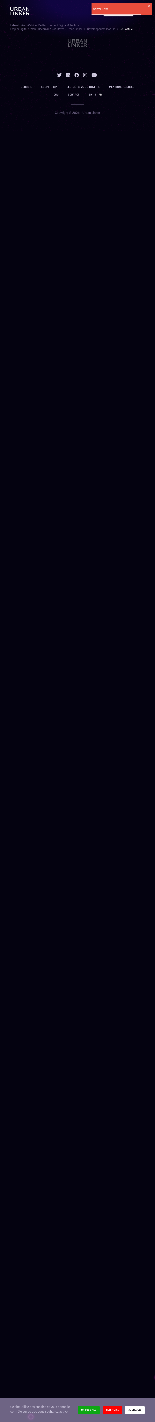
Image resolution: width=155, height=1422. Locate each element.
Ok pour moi (88, 1410)
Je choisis (135, 1410)
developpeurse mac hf (101, 29)
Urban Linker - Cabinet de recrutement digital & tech (43, 25)
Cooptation (49, 87)
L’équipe (26, 87)
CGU (56, 95)
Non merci (112, 1410)
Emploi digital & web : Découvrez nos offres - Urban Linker (46, 29)
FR (100, 95)
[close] (149, 5)
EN (90, 95)
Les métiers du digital (83, 87)
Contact (73, 95)
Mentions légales (122, 87)
